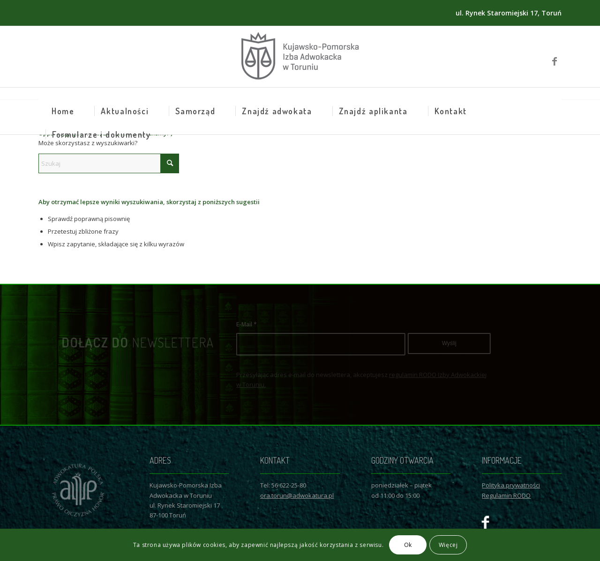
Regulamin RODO (506, 495)
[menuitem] (62, 111)
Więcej (448, 545)
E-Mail (270, 324)
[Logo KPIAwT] (300, 56)
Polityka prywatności (511, 485)
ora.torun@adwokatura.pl (297, 495)
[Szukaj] (108, 163)
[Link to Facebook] (555, 57)
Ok (408, 545)
